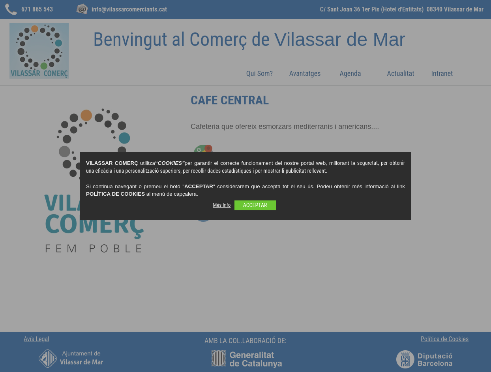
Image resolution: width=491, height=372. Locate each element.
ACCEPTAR (255, 205)
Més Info (222, 205)
